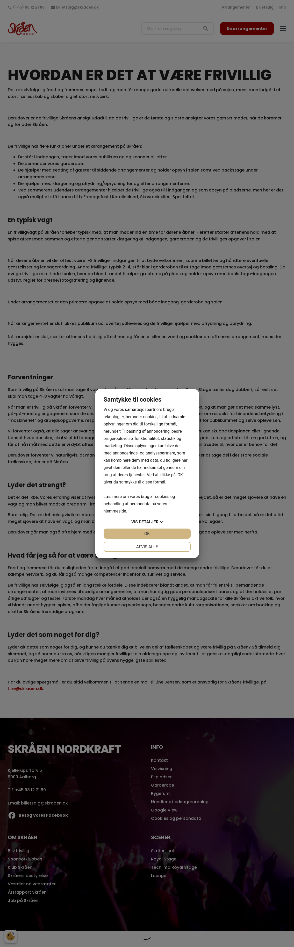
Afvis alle (147, 546)
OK (147, 533)
